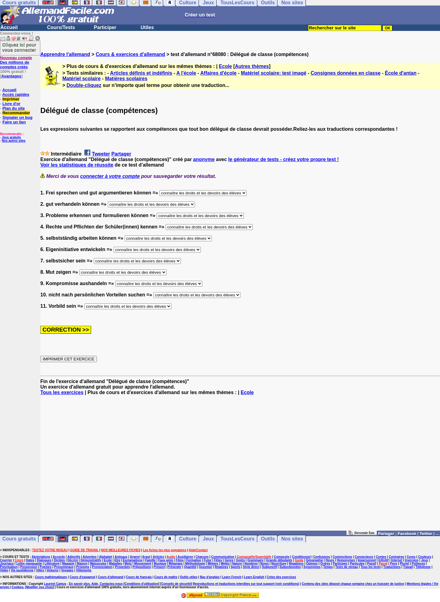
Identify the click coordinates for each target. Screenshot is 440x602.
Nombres (251, 563)
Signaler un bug (17, 117)
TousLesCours (238, 538)
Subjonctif (269, 567)
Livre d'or (11, 103)
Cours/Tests (61, 27)
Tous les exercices (61, 392)
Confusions (321, 557)
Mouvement (142, 563)
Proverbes (122, 567)
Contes (381, 557)
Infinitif (383, 560)
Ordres (325, 563)
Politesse (418, 563)
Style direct (251, 567)
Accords (59, 557)
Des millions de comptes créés (16, 62)
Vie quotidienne (22, 570)
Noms (264, 563)
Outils (268, 538)
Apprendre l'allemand (65, 54)
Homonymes (346, 560)
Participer (105, 27)
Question (205, 567)
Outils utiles (188, 577)
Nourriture (278, 563)
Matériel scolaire (81, 78)
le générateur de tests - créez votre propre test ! (283, 159)
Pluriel (404, 563)
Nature (237, 563)
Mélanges (176, 563)
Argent (135, 557)
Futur (208, 560)
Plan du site (13, 108)
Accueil (9, 27)
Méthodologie (195, 563)
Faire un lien (14, 122)
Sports (235, 567)
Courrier (6, 560)
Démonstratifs (91, 560)
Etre (117, 560)
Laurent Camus (55, 583)
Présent (159, 567)
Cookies (18, 587)
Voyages (67, 570)
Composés (281, 557)
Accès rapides (15, 94)
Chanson (202, 557)
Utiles (147, 27)
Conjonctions (342, 557)
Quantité (190, 567)
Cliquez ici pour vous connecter (19, 47)
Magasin (68, 563)
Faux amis (165, 560)
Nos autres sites (13, 140)
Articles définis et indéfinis (141, 73)
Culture (187, 538)
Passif (371, 563)
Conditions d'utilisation (142, 583)
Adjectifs (73, 557)
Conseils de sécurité (176, 583)
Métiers (212, 563)
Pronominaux (64, 567)
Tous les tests (371, 567)
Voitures (52, 570)
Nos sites (292, 538)
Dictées (59, 560)
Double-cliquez (84, 85)
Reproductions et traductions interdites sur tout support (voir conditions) (246, 583)
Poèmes (45, 567)
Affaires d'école (218, 73)
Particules (357, 563)
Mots (128, 563)
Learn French (231, 577)
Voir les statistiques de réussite (76, 164)
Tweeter (101, 153)
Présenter (174, 567)
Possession (28, 567)
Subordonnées (290, 567)
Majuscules (98, 563)
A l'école (186, 73)
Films (180, 560)
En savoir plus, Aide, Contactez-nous (96, 583)
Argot (146, 557)
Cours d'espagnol (82, 577)
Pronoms (82, 567)
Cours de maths (166, 577)
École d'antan (400, 73)
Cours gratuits (19, 538)
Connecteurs (364, 557)
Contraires (396, 557)
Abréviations (41, 557)
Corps (411, 557)
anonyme (204, 159)
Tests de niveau (346, 567)
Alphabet (105, 557)
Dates (30, 560)
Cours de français (139, 577)
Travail (408, 567)
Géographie (314, 560)
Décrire (73, 560)
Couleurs (424, 557)
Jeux (208, 538)
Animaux (121, 557)
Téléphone (423, 567)
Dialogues (44, 560)
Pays (393, 563)
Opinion (312, 563)
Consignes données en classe (346, 73)
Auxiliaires (185, 557)
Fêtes (218, 560)
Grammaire (256, 560)
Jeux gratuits (11, 137)
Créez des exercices (281, 577)
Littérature (52, 563)
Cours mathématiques (51, 577)
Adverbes (90, 557)
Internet (396, 560)
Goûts (240, 560)
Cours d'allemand (110, 577)
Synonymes (312, 567)
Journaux (7, 563)
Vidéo (4, 570)
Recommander (16, 113)
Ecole (225, 66)
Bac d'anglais (209, 577)
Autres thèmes (252, 66)
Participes (340, 563)
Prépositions (142, 567)
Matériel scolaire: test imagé (273, 73)
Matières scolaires (126, 78)
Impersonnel (367, 560)
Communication (222, 557)
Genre (229, 560)
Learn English (254, 577)
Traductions (392, 567)
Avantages (11, 76)
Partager (121, 153)
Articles (158, 557)
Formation (193, 560)
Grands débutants (279, 560)
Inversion (411, 560)
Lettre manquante (29, 563)
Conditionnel (301, 557)
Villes (40, 570)
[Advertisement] (240, 466)
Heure (329, 560)
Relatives (221, 567)
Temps (328, 567)
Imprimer (11, 99)
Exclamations (132, 560)
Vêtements (84, 570)
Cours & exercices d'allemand (130, 54)
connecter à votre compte (110, 176)
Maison (82, 563)
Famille (150, 560)
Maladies (115, 563)
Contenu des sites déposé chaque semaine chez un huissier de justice (353, 583)
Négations (296, 563)
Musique (160, 563)
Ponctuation (9, 567)
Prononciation (102, 567)
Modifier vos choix (39, 587)
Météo (225, 563)
